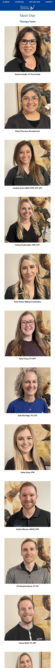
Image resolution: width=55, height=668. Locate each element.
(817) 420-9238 (34, 2)
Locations (19, 2)
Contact (49, 2)
